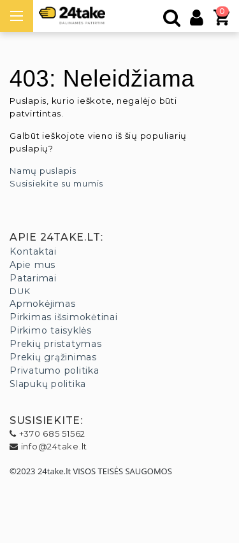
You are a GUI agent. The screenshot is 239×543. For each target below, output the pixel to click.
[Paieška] (172, 21)
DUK (20, 291)
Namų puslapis (43, 171)
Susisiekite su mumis (56, 183)
